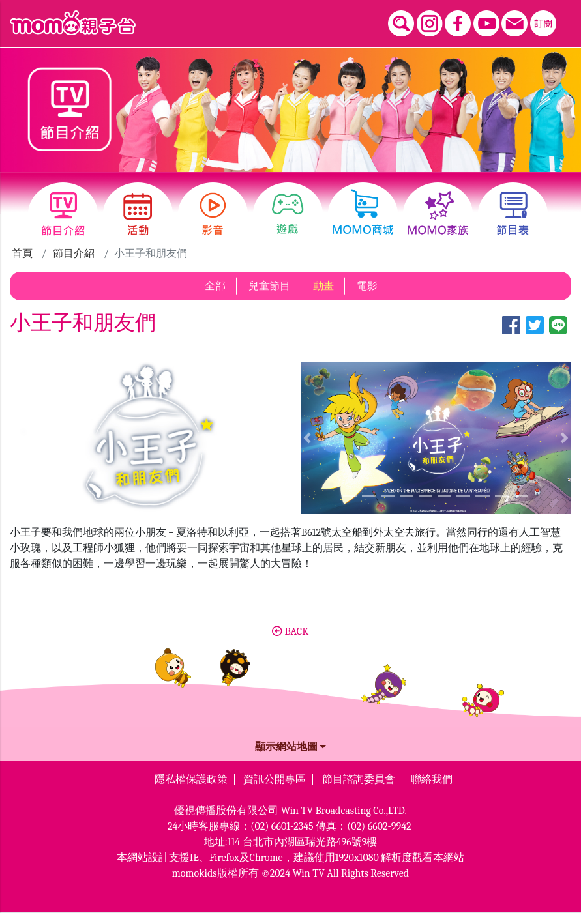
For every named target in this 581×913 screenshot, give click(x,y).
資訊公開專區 (274, 779)
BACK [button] (290, 631)
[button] (307, 438)
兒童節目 (269, 286)
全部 (215, 286)
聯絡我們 (432, 779)
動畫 (323, 286)
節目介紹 (74, 253)
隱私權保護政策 (191, 779)
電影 (367, 286)
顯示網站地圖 (291, 747)
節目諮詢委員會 (358, 779)
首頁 (22, 253)
